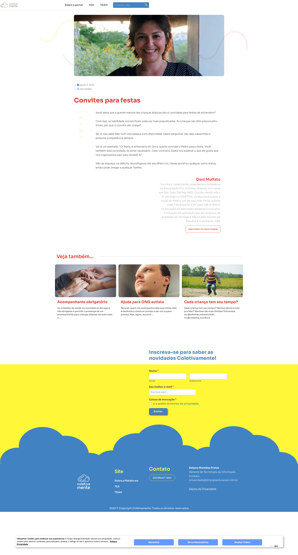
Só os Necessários (198, 542)
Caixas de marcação (163, 399)
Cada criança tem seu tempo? (211, 302)
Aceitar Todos (242, 542)
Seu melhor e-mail (161, 386)
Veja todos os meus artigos (203, 235)
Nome (154, 371)
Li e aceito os (176, 403)
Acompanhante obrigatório (82, 302)
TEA (91, 5)
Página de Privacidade (202, 488)
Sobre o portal (74, 5)
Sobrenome (195, 381)
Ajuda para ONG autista (142, 302)
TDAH (104, 5)
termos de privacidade (184, 403)
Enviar (158, 411)
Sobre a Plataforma (126, 480)
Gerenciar (154, 542)
